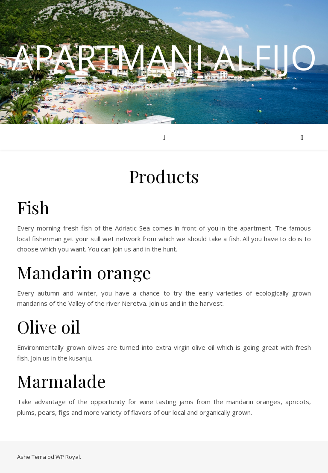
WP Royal (68, 457)
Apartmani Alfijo (164, 57)
